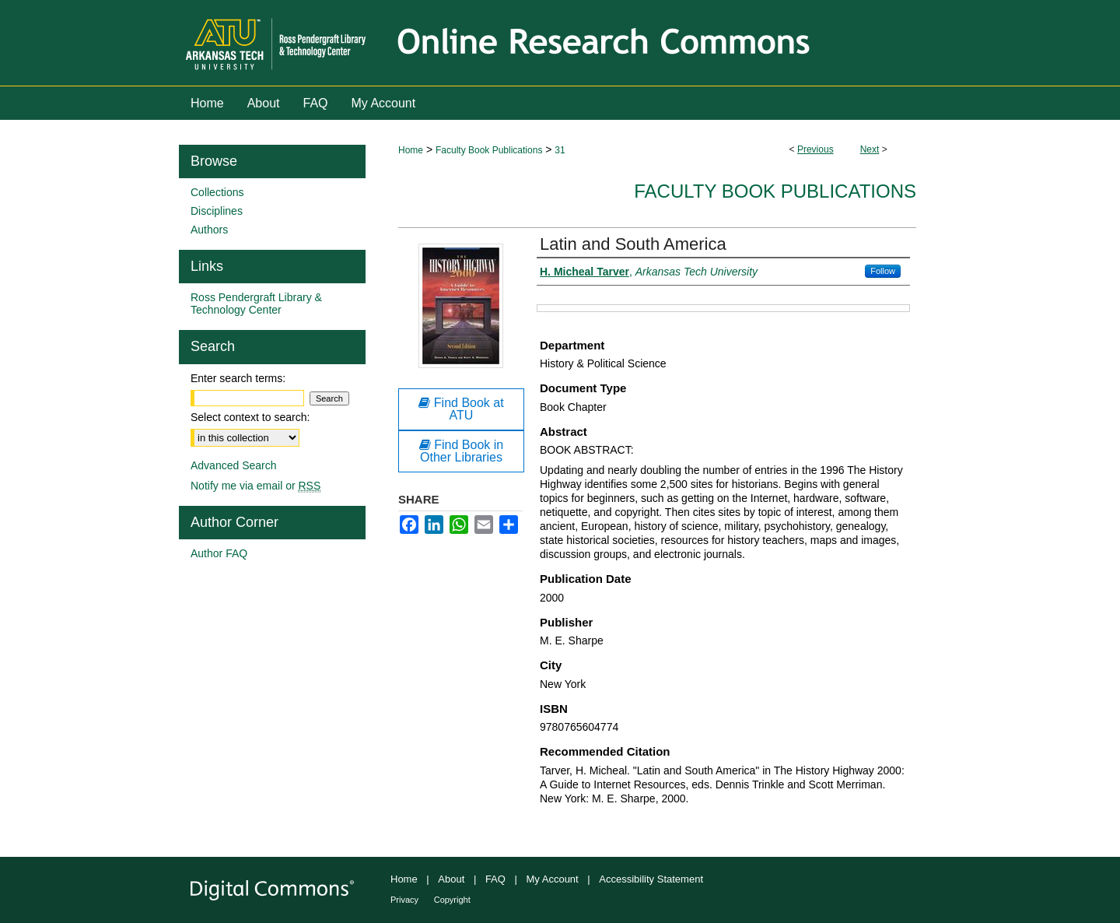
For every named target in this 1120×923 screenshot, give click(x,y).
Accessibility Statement (651, 879)
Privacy (404, 899)
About (451, 879)
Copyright (452, 899)
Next (870, 149)
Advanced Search (234, 465)
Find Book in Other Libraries (461, 451)
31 (560, 150)
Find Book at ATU (460, 409)
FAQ (495, 879)
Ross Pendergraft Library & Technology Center (256, 303)
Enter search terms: (238, 378)
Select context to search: (250, 417)
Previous (815, 149)
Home (410, 150)
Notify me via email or (255, 485)
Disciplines (217, 211)
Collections (217, 192)
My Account (553, 879)
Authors (209, 229)
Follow (882, 270)
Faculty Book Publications (489, 150)
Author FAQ (219, 553)
